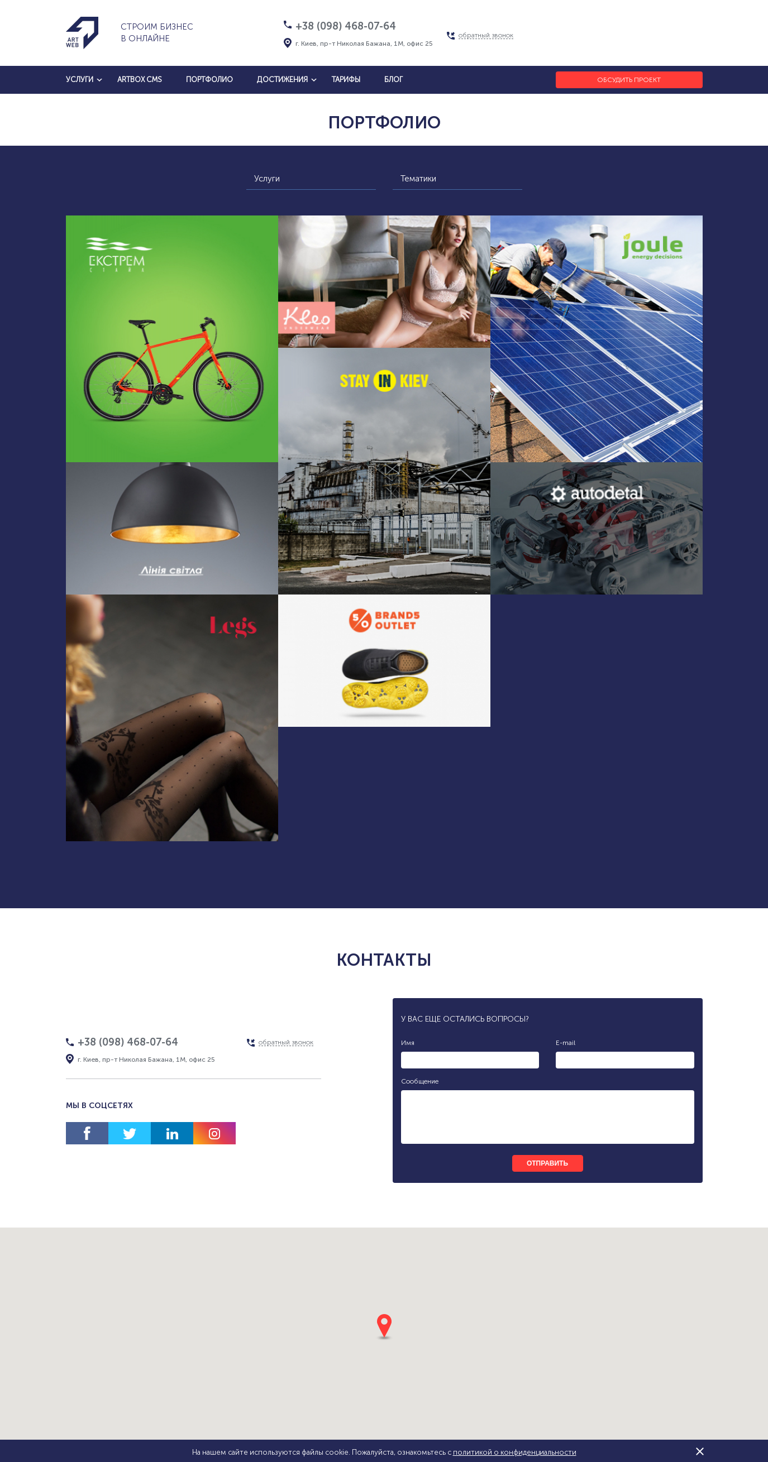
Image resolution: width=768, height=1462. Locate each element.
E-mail (565, 1043)
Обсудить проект (629, 80)
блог (393, 79)
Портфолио (209, 79)
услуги (79, 79)
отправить (547, 1163)
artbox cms (139, 79)
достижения (282, 79)
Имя (407, 1043)
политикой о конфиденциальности (514, 1452)
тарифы (346, 79)
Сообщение (419, 1081)
